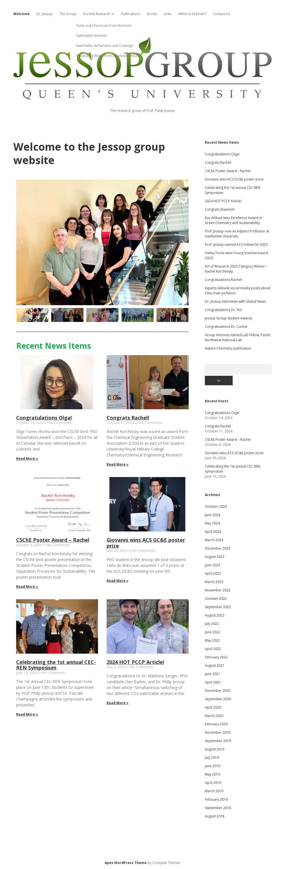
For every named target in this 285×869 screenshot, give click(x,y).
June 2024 (212, 514)
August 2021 (214, 665)
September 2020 (218, 699)
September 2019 (218, 740)
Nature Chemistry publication (228, 348)
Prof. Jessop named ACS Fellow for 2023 (236, 244)
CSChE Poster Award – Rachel (52, 539)
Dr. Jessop (44, 13)
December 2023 (217, 548)
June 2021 (212, 673)
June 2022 (212, 632)
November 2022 (217, 590)
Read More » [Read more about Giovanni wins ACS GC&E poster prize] (118, 580)
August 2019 (214, 749)
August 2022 (214, 615)
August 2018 (214, 816)
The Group (67, 13)
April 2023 (213, 573)
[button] (21, 242)
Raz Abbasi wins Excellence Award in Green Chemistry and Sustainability (233, 220)
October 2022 (216, 598)
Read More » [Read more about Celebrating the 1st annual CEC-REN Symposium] (27, 714)
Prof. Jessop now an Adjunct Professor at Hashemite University (237, 234)
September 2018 (218, 807)
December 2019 (217, 732)
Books (152, 13)
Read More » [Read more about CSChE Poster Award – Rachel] (27, 586)
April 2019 (213, 782)
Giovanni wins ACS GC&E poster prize (146, 542)
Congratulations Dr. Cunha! (226, 326)
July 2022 (212, 623)
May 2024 (212, 523)
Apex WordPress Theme (126, 862)
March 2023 (214, 581)
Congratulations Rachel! (223, 279)
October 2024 (216, 506)
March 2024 (214, 540)
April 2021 (213, 682)
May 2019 (212, 774)
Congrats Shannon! (220, 209)
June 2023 (212, 565)
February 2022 (216, 657)
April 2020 (213, 707)
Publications (130, 13)
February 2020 (216, 724)
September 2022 (218, 607)
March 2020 (214, 715)
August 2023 (214, 556)
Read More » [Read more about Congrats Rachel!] (118, 464)
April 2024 (213, 531)
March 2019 (214, 791)
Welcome (21, 13)
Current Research (96, 13)
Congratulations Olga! (44, 417)
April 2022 (213, 648)
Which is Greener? (192, 13)
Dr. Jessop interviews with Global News (235, 301)
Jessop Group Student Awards (228, 318)
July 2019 (212, 757)
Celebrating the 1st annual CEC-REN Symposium (56, 665)
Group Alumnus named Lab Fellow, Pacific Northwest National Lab (238, 337)
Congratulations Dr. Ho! (223, 309)
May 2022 (212, 640)
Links (167, 13)
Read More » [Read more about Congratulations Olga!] (27, 458)
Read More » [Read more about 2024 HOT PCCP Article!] (118, 703)
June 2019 (212, 766)
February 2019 (216, 799)
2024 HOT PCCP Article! (135, 662)
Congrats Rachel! (128, 417)
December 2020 (217, 690)
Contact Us (221, 13)
